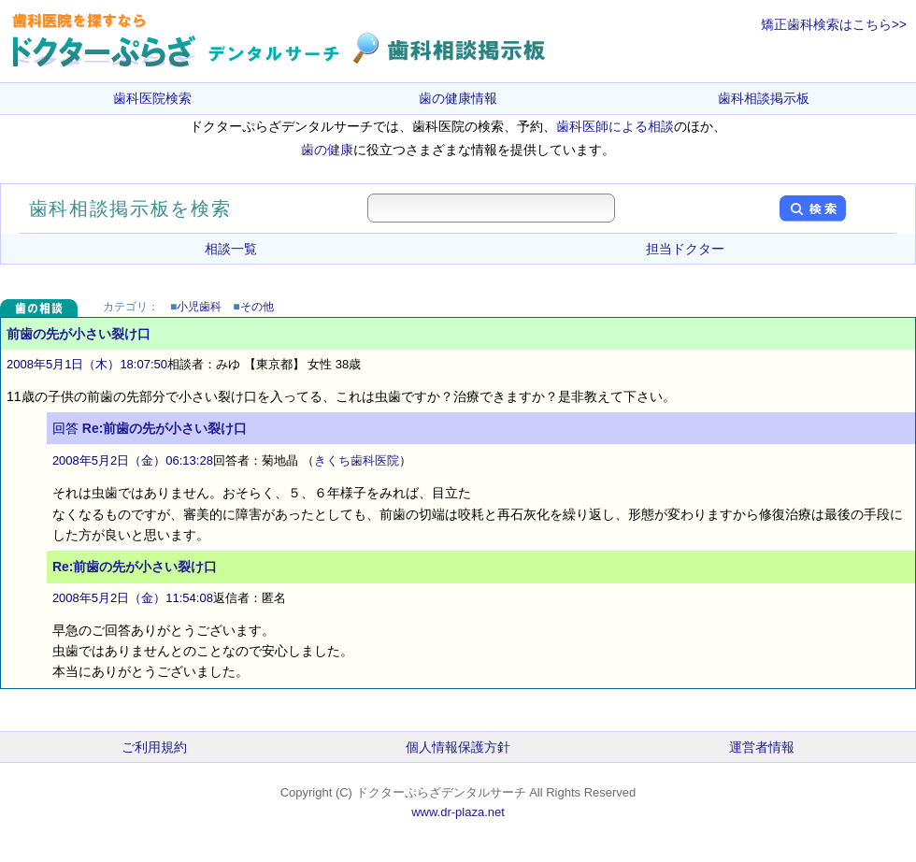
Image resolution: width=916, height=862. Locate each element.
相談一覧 (231, 248)
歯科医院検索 (152, 98)
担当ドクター (685, 248)
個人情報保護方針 (458, 747)
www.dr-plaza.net (458, 812)
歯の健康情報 (458, 98)
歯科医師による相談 (615, 126)
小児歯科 (199, 306)
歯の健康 (327, 149)
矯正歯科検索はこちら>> (834, 24)
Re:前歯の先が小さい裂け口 (165, 428)
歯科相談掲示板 (763, 98)
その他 (257, 306)
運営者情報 (761, 747)
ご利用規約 (154, 747)
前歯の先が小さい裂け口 (78, 333)
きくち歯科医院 (356, 460)
